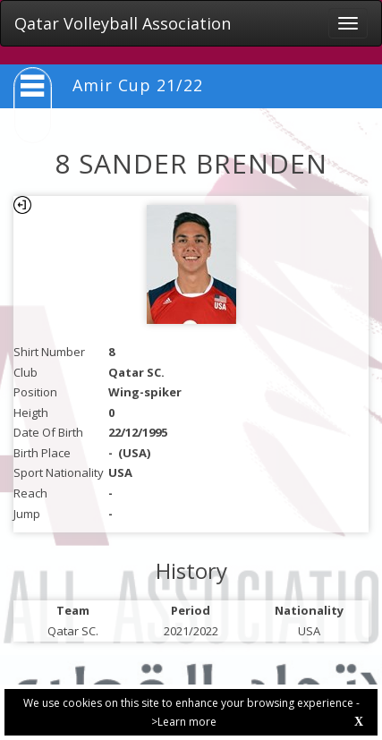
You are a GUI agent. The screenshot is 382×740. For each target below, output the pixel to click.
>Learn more (183, 721)
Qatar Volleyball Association (122, 23)
